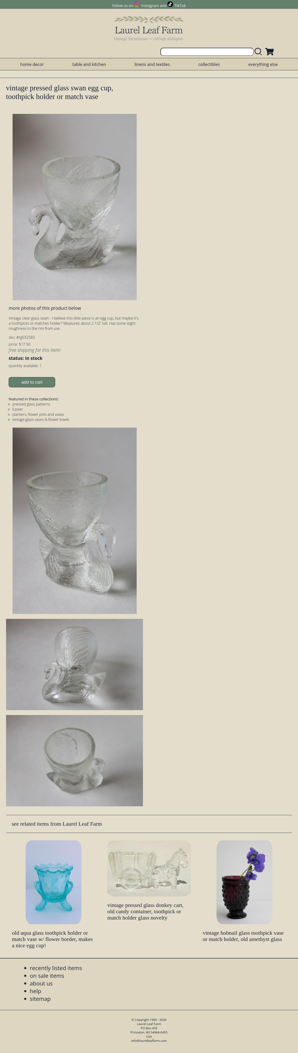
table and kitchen (89, 64)
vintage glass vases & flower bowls (40, 419)
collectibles (209, 64)
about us (41, 983)
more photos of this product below (45, 308)
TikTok (180, 5)
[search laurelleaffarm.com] (259, 52)
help (35, 991)
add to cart (32, 382)
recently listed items (56, 968)
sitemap (40, 998)
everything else (263, 64)
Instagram (150, 5)
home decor (32, 64)
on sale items (47, 975)
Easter (17, 409)
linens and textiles (152, 64)
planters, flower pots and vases (38, 414)
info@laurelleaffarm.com (149, 1041)
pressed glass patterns (31, 404)
